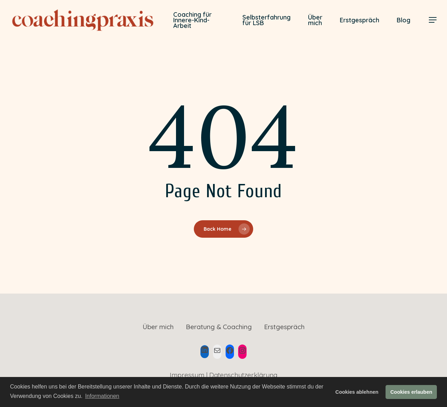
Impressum (187, 375)
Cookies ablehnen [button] (356, 392)
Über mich (158, 327)
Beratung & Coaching (219, 327)
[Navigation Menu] (433, 20)
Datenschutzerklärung (243, 375)
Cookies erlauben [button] (411, 392)
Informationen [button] (102, 396)
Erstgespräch (284, 327)
